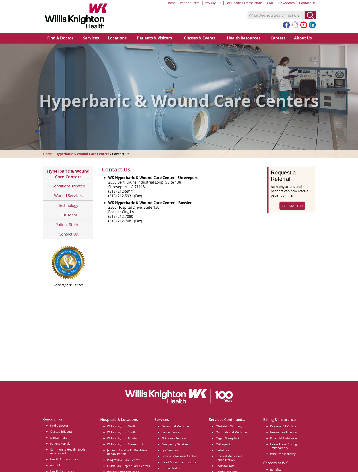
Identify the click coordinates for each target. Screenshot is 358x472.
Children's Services (174, 438)
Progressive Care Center (123, 460)
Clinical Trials (58, 438)
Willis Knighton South (121, 432)
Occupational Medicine (231, 432)
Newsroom (286, 3)
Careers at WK (275, 462)
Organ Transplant (227, 438)
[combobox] (276, 15)
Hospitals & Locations (119, 419)
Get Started (292, 205)
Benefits (275, 469)
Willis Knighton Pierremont (125, 444)
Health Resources (243, 38)
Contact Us (307, 3)
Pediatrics (222, 450)
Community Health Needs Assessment (67, 451)
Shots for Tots (225, 466)
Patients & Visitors (154, 38)
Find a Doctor (59, 425)
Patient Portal (190, 3)
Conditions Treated (68, 186)
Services (91, 38)
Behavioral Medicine (175, 426)
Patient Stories (68, 224)
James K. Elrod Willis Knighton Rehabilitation (127, 452)
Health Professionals (64, 459)
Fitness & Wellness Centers (179, 456)
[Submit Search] (310, 15)
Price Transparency (283, 454)
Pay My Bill (213, 3)
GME (270, 3)
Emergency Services (174, 444)
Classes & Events (199, 38)
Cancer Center (171, 432)
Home (171, 3)
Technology (68, 205)
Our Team (68, 215)
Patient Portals (60, 443)
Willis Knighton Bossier (122, 438)
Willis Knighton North (121, 426)
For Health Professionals (244, 3)
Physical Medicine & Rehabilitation (229, 458)
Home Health (170, 468)
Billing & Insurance (279, 419)
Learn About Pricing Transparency (283, 446)
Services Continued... (227, 419)
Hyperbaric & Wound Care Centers (82, 154)
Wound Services (68, 195)
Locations (117, 38)
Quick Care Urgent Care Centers (128, 466)
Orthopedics (224, 444)
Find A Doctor (60, 38)
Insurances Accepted (284, 432)
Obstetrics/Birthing (229, 426)
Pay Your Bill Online (283, 426)
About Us (303, 38)
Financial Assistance (283, 438)
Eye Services (169, 450)
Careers (278, 38)
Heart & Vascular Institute (178, 462)
